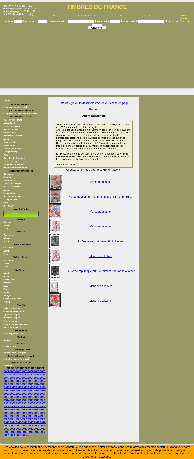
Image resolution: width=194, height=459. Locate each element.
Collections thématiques (14, 353)
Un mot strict (129, 21)
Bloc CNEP (8, 206)
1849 (7, 371)
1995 (19, 422)
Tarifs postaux (10, 321)
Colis (5, 155)
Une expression (57, 21)
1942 (37, 396)
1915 (43, 384)
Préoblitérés (9, 145)
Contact (7, 340)
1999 (43, 422)
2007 (7, 428)
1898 (19, 381)
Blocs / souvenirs (11, 187)
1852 (19, 371)
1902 (37, 381)
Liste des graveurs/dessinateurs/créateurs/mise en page (93, 103)
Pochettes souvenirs (13, 136)
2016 (19, 432)
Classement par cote (13, 327)
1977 (37, 412)
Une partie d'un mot (177, 21)
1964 (43, 406)
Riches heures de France (15, 168)
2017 (25, 432)
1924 (13, 390)
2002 (19, 425)
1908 (19, 384)
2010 (25, 428)
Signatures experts (12, 314)
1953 (19, 403)
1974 (19, 412)
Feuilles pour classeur (13, 334)
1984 (37, 416)
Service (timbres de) (12, 148)
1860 (37, 371)
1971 (43, 409)
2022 (13, 435)
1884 (31, 377)
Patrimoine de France (13, 164)
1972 (7, 412)
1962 (31, 406)
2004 (31, 425)
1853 (25, 371)
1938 (13, 396)
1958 (7, 406)
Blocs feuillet (9, 133)
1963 (37, 406)
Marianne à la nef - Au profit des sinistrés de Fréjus (100, 196)
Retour (93, 109)
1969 (31, 409)
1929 (43, 390)
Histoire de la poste (12, 318)
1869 (19, 374)
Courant (7, 177)
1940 (25, 396)
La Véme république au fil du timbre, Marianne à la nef (101, 271)
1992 (43, 419)
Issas (5, 286)
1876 (43, 374)
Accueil (6, 101)
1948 (31, 400)
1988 (19, 419)
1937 (7, 396)
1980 (13, 416)
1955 (31, 403)
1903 (43, 381)
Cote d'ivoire (9, 279)
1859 (31, 371)
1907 (13, 384)
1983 (31, 416)
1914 (37, 384)
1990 (31, 419)
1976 (31, 412)
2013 (43, 428)
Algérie (6, 273)
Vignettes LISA (10, 161)
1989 (25, 419)
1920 (31, 387)
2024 (25, 435)
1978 (43, 412)
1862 (43, 371)
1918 (19, 387)
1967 (19, 409)
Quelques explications (13, 311)
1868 (13, 374)
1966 (13, 409)
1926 (25, 390)
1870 (25, 374)
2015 (13, 432)
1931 (13, 393)
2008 (13, 428)
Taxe (5, 228)
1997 (31, 422)
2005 (37, 425)
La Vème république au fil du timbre (100, 241)
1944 (7, 400)
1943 (43, 396)
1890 (37, 377)
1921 (37, 387)
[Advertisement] (97, 57)
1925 (19, 390)
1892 (43, 377)
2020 (43, 432)
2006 (43, 425)
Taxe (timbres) (10, 152)
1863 (7, 374)
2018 (31, 432)
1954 (25, 403)
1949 (37, 400)
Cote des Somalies (12, 299)
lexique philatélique (12, 308)
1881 (25, 377)
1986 (7, 419)
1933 (25, 393)
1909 (25, 384)
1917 (13, 387)
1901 (31, 381)
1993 (7, 422)
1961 (25, 406)
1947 (25, 400)
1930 (7, 393)
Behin (6, 276)
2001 (13, 425)
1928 (37, 390)
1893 (7, 381)
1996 (25, 422)
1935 (37, 393)
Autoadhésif (9, 123)
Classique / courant (12, 120)
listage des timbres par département (20, 113)
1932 (19, 393)
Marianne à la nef (100, 181)
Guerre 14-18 (9, 142)
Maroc (6, 289)
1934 (31, 393)
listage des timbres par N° (15, 107)
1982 (25, 416)
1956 (37, 403)
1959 (13, 406)
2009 (19, 428)
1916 (7, 387)
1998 (37, 422)
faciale (9, 21)
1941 (31, 396)
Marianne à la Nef (100, 256)
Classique (8, 174)
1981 (19, 416)
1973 (13, 412)
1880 (19, 377)
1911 (31, 384)
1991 (37, 419)
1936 (43, 393)
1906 (7, 384)
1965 (7, 409)
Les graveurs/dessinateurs (15, 324)
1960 (19, 406)
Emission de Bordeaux (14, 158)
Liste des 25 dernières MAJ (16, 359)
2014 (7, 432)
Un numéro (30, 21)
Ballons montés (10, 129)
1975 (25, 412)
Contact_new (9, 346)
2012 (37, 428)
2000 (7, 425)
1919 (25, 387)
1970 (37, 409)
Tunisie (6, 302)
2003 (25, 425)
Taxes (6, 241)
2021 (7, 435)
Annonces (8, 365)
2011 (31, 428)
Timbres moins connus (21, 214)
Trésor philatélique (12, 126)
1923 (7, 390)
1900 (25, 381)
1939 (19, 396)
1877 (7, 377)
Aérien (6, 139)
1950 (43, 400)
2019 (37, 432)
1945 (13, 400)
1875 (37, 374)
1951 (7, 403)
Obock (6, 292)
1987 (13, 419)
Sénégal (7, 295)
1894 (13, 381)
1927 (31, 390)
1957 (43, 403)
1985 (43, 416)
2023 (19, 435)
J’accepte (105, 456)
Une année (102, 21)
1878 (13, 377)
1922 (43, 387)
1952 (13, 403)
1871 (31, 374)
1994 (13, 422)
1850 (13, 371)
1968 (25, 409)
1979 (7, 416)
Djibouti (7, 283)
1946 (19, 400)
